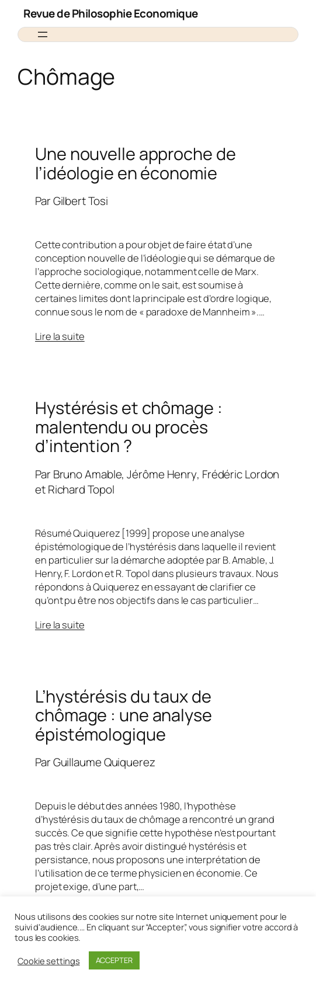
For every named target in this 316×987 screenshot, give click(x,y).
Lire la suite (60, 336)
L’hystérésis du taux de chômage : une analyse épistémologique (123, 715)
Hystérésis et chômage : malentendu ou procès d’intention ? (129, 426)
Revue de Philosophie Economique (110, 13)
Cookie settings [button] (49, 960)
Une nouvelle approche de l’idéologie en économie (135, 163)
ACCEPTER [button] (114, 960)
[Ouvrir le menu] (43, 34)
